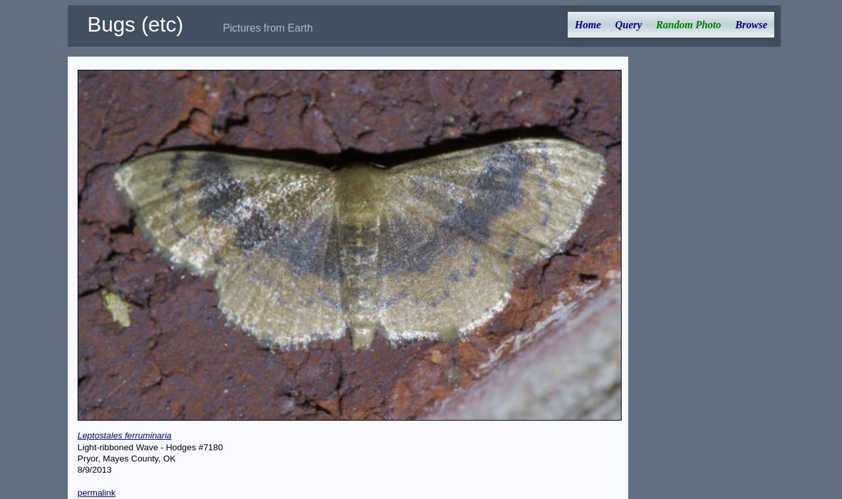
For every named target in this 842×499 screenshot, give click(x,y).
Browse (751, 24)
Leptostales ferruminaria (125, 435)
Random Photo (688, 24)
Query (628, 24)
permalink (97, 493)
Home (588, 24)
